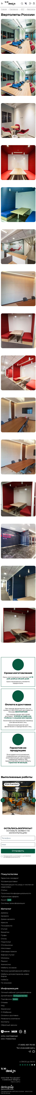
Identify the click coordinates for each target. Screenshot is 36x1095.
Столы (4, 939)
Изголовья (5, 948)
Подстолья (6, 942)
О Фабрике (6, 1012)
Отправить (18, 851)
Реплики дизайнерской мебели (15, 971)
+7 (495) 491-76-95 (26, 1045)
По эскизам (6, 983)
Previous (3, 800)
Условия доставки (9, 881)
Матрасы (5, 958)
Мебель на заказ (8, 968)
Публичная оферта (10, 897)
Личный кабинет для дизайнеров (16, 992)
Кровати (5, 916)
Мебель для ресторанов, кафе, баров (15, 975)
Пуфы (4, 935)
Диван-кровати (8, 919)
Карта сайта (15, 1082)
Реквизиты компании (10, 1019)
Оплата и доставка (9, 1015)
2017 (22, 9)
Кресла (4, 922)
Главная (4, 9)
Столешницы (7, 945)
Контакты (5, 1022)
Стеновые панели (9, 951)
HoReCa (4, 980)
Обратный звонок (9, 1025)
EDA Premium (12, 784)
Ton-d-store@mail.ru (26, 1048)
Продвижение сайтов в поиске (12, 1091)
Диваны (4, 913)
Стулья (4, 929)
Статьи (4, 890)
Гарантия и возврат (10, 878)
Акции (6, 900)
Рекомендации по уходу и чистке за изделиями (17, 886)
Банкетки (5, 932)
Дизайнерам (14, 996)
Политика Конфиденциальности (16, 893)
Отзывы (4, 1002)
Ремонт (4, 961)
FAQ (3, 1006)
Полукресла (6, 926)
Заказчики (6, 1009)
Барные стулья (7, 955)
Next (33, 800)
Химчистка (6, 964)
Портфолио (14, 9)
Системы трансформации (13, 903)
